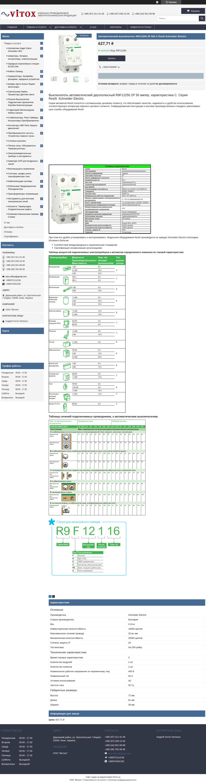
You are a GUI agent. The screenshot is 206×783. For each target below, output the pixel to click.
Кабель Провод (15, 71)
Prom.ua (116, 777)
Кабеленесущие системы (20, 181)
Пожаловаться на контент (95, 780)
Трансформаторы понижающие (23, 194)
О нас (93, 27)
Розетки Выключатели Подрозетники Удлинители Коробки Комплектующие (20, 102)
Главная (12, 27)
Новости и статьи (140, 27)
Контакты (115, 27)
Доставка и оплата (66, 27)
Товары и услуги (36, 27)
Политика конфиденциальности (122, 780)
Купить (111, 58)
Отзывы (8, 232)
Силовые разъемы (17, 141)
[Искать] (202, 18)
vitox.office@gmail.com (16, 276)
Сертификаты (11, 236)
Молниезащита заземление (21, 169)
